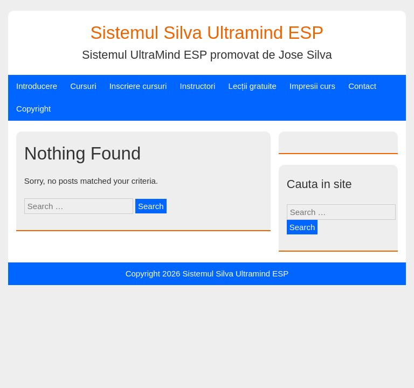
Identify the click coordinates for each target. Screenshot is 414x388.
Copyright (33, 108)
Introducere (36, 86)
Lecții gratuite (253, 86)
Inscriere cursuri (138, 86)
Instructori (198, 86)
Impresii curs (312, 86)
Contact (362, 86)
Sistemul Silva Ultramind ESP (207, 33)
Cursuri (83, 86)
